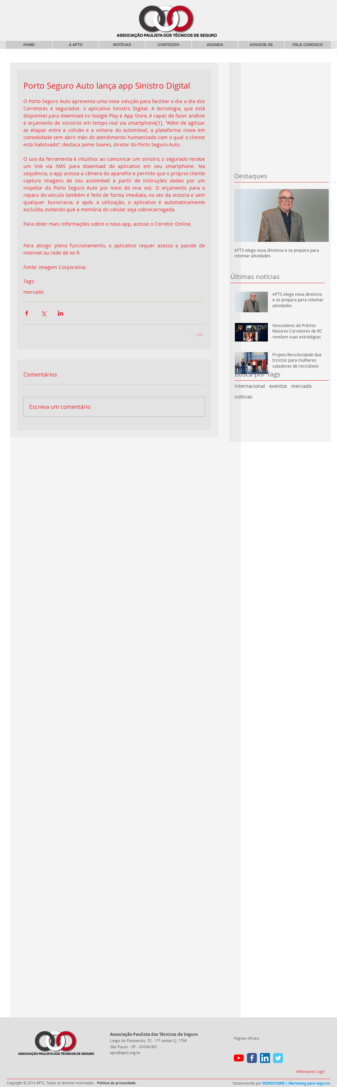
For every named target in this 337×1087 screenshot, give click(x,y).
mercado (301, 386)
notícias (243, 396)
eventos (278, 386)
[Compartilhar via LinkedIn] (60, 313)
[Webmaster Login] (310, 1071)
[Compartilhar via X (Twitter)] (43, 313)
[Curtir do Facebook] (274, 8)
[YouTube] (239, 1058)
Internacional (250, 386)
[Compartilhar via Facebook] (26, 313)
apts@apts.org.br (125, 1052)
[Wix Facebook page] (252, 1058)
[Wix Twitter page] (278, 1058)
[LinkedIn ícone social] (265, 1058)
